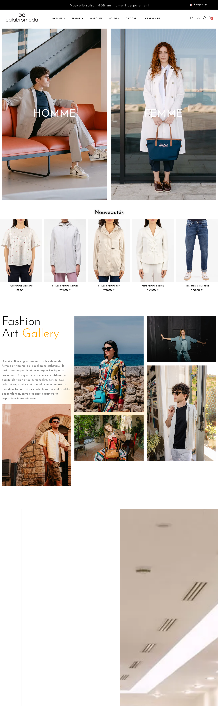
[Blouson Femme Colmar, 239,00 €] (65, 256)
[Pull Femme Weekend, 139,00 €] (21, 256)
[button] (191, 18)
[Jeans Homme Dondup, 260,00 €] (197, 256)
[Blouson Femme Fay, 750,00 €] (109, 256)
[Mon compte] (204, 17)
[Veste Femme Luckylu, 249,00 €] (153, 256)
